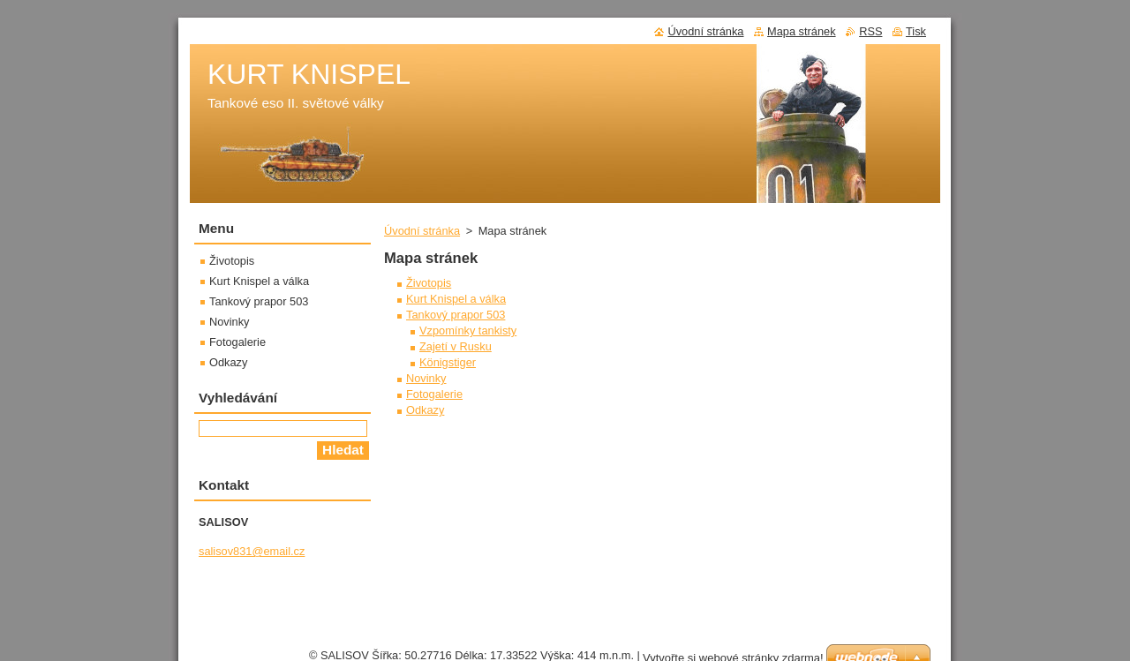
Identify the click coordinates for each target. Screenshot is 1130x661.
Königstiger (447, 362)
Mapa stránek (801, 31)
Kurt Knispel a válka (456, 298)
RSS (870, 31)
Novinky (426, 378)
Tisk (916, 31)
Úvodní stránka (422, 230)
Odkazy (425, 410)
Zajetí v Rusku (455, 346)
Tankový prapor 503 (455, 314)
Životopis (428, 282)
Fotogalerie (434, 394)
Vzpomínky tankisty (467, 330)
